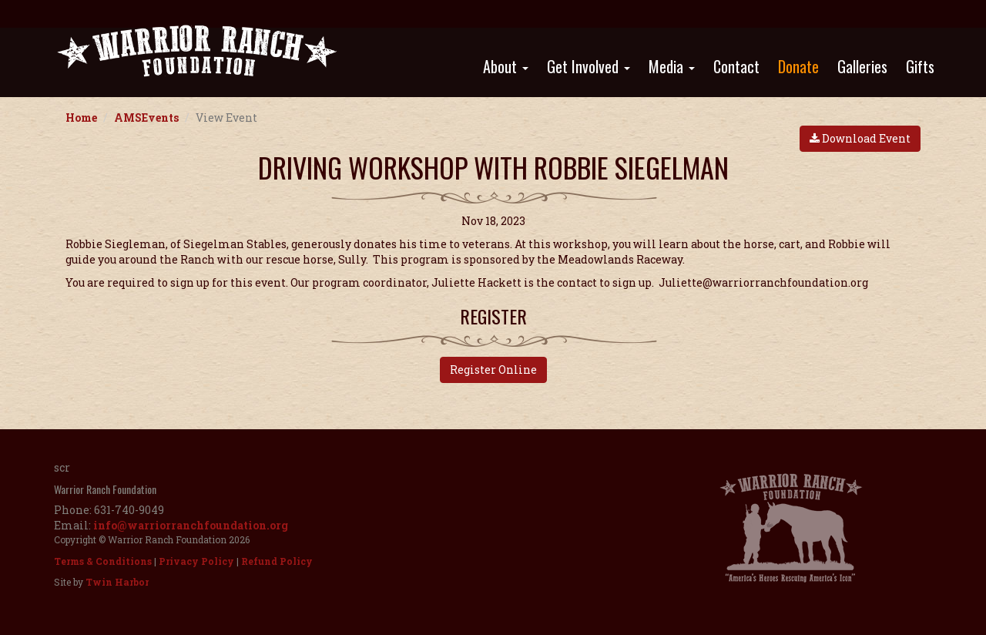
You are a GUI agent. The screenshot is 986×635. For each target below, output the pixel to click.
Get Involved (588, 66)
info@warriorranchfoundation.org (190, 525)
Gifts (920, 66)
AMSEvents (146, 117)
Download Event (860, 138)
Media (672, 66)
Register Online (493, 369)
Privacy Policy (196, 561)
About (505, 66)
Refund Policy (277, 561)
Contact (736, 66)
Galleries (862, 66)
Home (81, 117)
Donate (798, 66)
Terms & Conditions (103, 561)
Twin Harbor (117, 582)
